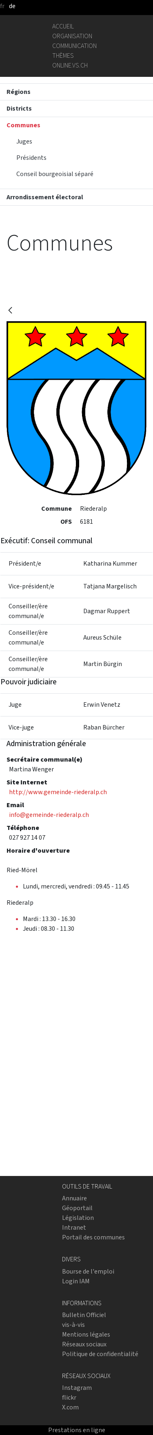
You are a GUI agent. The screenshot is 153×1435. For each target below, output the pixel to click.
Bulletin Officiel (84, 1315)
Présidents (31, 157)
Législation (78, 1217)
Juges (24, 141)
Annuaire (74, 1198)
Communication (74, 45)
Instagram (77, 1387)
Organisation (72, 36)
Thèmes (63, 55)
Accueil (63, 26)
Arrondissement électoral (45, 197)
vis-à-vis (73, 1324)
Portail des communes (93, 1237)
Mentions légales (86, 1334)
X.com (70, 1407)
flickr (69, 1397)
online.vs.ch (70, 65)
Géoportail (77, 1208)
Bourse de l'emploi (88, 1271)
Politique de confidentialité (100, 1354)
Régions (19, 91)
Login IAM (76, 1281)
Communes (23, 125)
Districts (19, 108)
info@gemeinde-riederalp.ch (49, 814)
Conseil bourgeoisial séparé (54, 174)
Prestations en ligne (76, 1430)
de (12, 6)
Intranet (74, 1227)
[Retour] (10, 311)
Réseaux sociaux (84, 1344)
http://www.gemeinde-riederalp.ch (58, 792)
